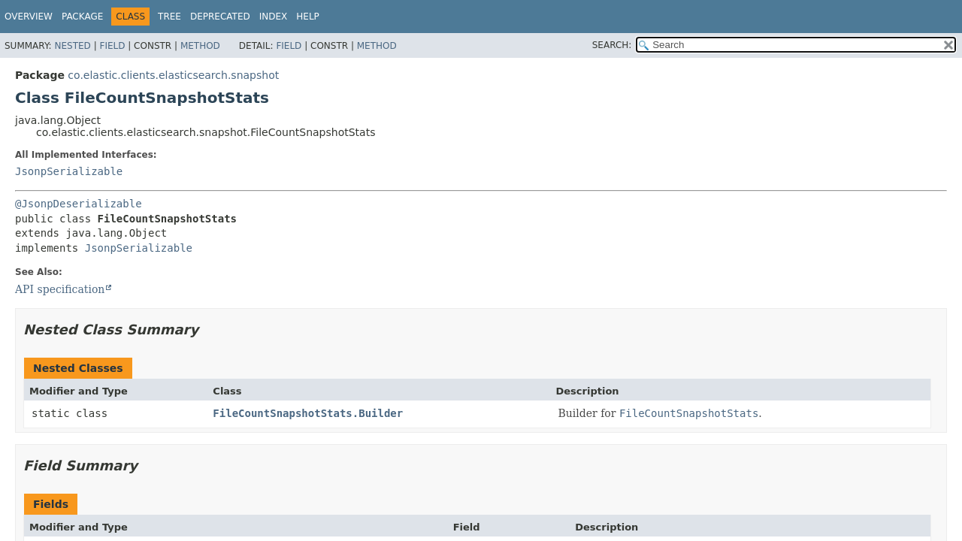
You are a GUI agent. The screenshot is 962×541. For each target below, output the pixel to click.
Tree (169, 16)
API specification (59, 289)
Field (112, 46)
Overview (29, 16)
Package (82, 16)
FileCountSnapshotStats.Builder (308, 413)
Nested (72, 46)
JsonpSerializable (69, 171)
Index (273, 16)
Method (200, 46)
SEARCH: (612, 45)
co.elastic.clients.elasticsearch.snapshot (173, 75)
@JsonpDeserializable (78, 204)
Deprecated (220, 16)
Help (307, 16)
